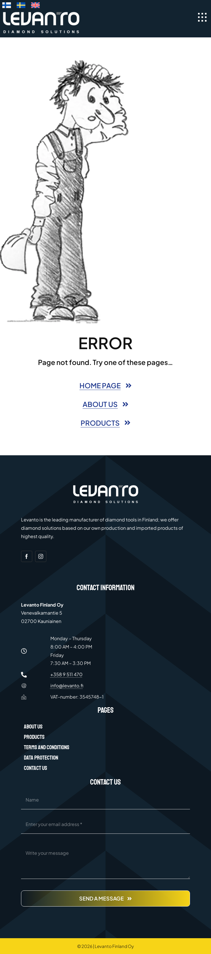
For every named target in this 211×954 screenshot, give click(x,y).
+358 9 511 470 (66, 674)
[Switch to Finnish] (6, 6)
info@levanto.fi (66, 685)
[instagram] (40, 556)
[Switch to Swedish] (21, 6)
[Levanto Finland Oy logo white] (41, 13)
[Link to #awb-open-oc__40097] (202, 17)
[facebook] (26, 556)
